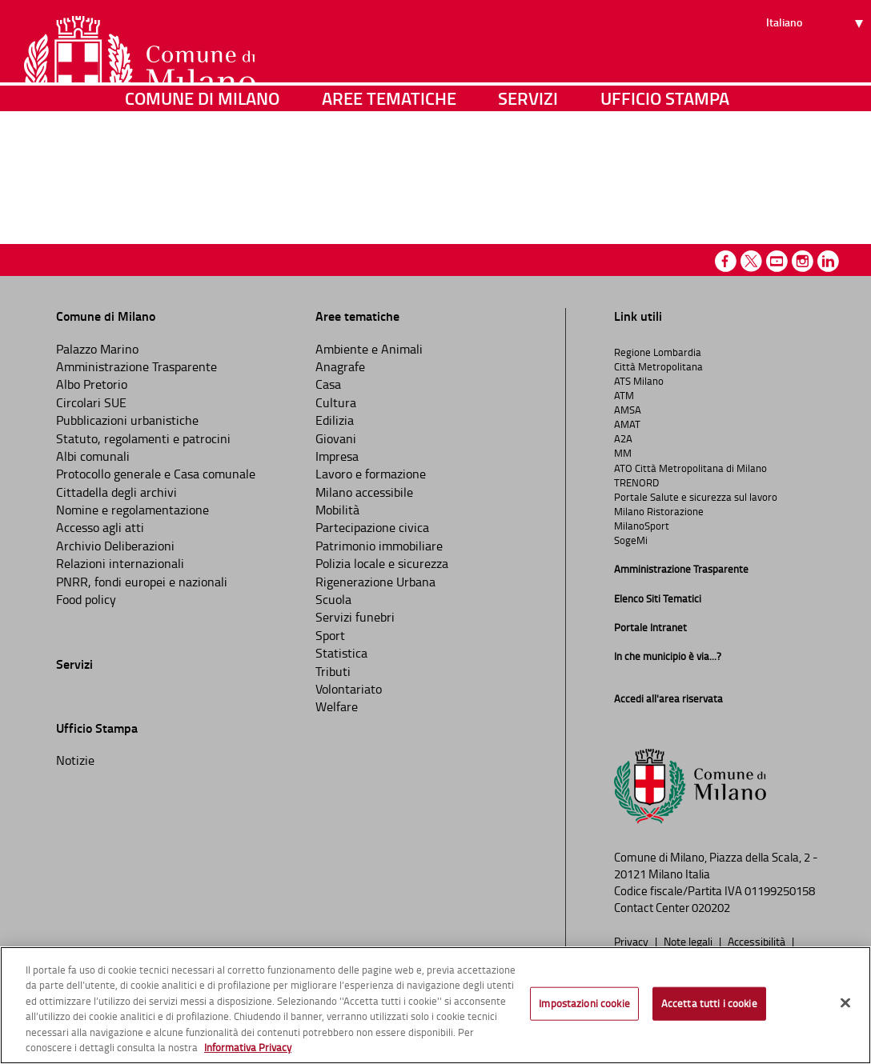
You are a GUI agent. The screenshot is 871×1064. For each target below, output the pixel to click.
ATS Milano (639, 381)
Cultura (335, 402)
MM (623, 453)
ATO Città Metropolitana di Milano (690, 468)
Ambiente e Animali (369, 349)
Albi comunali (93, 456)
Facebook (726, 261)
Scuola (333, 599)
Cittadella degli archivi (116, 492)
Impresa (337, 456)
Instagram (802, 261)
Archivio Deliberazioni (115, 545)
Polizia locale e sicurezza (381, 563)
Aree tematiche (389, 163)
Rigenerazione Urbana (375, 581)
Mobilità (337, 509)
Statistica (341, 653)
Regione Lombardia (657, 352)
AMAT (627, 424)
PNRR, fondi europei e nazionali (141, 581)
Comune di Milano (202, 163)
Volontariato (348, 689)
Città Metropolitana (658, 366)
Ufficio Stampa (664, 163)
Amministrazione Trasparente (136, 366)
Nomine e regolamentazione (132, 509)
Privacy (632, 941)
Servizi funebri (355, 617)
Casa (328, 384)
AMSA (627, 409)
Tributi (333, 671)
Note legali (689, 941)
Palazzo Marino (97, 349)
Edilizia (334, 420)
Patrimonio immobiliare (379, 545)
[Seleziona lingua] (817, 73)
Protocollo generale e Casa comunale (155, 473)
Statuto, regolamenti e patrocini (143, 438)
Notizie (75, 760)
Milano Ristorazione (659, 511)
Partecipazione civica (372, 527)
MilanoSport (641, 525)
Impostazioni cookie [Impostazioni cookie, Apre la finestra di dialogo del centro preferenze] (584, 1003)
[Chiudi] (845, 1003)
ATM (624, 395)
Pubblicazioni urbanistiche (127, 420)
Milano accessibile (364, 492)
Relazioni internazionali (120, 563)
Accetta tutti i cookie (709, 1003)
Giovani (335, 438)
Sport (330, 635)
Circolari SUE (91, 402)
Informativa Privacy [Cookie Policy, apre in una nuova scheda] (247, 1047)
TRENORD (636, 482)
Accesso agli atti (100, 527)
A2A (623, 438)
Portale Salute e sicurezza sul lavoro (695, 497)
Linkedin (828, 261)
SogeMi (631, 540)
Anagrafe (340, 366)
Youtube (777, 261)
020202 (711, 907)
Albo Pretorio (91, 384)
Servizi (528, 163)
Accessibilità (758, 941)
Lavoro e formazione (370, 473)
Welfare (336, 706)
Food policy (86, 599)
